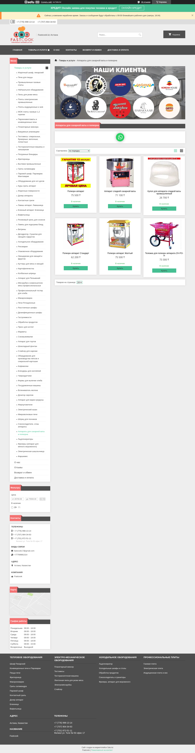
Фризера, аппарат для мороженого (114, 682)
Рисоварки (23, 246)
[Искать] (139, 34)
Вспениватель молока (28, 390)
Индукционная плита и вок (156, 673)
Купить (76, 206)
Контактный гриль (18, 695)
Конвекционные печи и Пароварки (25, 668)
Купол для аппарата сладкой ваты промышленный (164, 192)
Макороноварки (17, 682)
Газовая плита (150, 664)
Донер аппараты (25, 196)
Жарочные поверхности (29, 191)
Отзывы (18, 467)
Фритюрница (15, 677)
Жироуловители (25, 405)
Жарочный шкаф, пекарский (31, 72)
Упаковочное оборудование (30, 251)
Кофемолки (23, 366)
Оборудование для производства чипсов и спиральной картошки (28, 358)
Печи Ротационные (26, 303)
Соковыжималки (25, 337)
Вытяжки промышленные (29, 164)
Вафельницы (24, 215)
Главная (17, 50)
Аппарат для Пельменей (29, 278)
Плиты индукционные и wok (30, 107)
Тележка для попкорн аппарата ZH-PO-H (164, 254)
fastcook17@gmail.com (24, 551)
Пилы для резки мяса (27, 94)
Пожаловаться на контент (102, 750)
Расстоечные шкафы (27, 308)
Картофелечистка (26, 268)
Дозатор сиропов (25, 395)
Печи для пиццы (25, 77)
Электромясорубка (62, 685)
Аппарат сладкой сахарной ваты (120, 191)
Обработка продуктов (28, 322)
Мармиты (22, 332)
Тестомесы (59, 671)
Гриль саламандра (18, 686)
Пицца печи (15, 673)
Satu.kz (110, 747)
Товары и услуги (37, 50)
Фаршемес (23, 456)
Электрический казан (27, 409)
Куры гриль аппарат (27, 186)
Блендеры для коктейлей (29, 371)
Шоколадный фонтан (27, 346)
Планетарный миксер (64, 667)
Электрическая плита (153, 668)
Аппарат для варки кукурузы (31, 400)
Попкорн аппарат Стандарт (76, 253)
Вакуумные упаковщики (28, 132)
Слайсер (58, 689)
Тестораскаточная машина (66, 676)
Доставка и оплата (118, 50)
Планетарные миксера (28, 127)
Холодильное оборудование (31, 242)
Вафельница (15, 709)
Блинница (14, 704)
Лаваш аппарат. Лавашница (30, 205)
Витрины (22, 229)
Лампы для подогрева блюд (30, 224)
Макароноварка (25, 298)
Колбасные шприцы (27, 273)
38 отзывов (145, 2)
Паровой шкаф (16, 691)
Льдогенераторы (25, 439)
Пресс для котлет (26, 327)
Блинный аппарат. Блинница (31, 210)
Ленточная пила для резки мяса (68, 680)
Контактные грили (26, 200)
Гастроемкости (24, 317)
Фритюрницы (24, 159)
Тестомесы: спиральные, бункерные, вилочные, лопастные (29, 139)
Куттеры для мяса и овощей (31, 264)
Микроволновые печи (27, 414)
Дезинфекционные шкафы (30, 312)
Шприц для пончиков (27, 419)
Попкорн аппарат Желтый (120, 253)
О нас (57, 50)
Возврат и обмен (92, 50)
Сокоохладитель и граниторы (112, 677)
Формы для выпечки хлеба (30, 380)
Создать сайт (46, 2)
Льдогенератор (106, 664)
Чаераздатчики (25, 376)
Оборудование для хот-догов (31, 181)
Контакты (71, 50)
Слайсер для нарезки (27, 351)
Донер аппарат (16, 700)
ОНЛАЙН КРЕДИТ (132, 8)
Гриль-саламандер (26, 169)
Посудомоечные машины (29, 385)
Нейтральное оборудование (30, 90)
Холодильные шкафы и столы (112, 668)
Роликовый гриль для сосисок (31, 220)
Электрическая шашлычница (31, 451)
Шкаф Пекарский (17, 664)
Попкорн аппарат (76, 191)
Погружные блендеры (28, 154)
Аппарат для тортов (27, 341)
